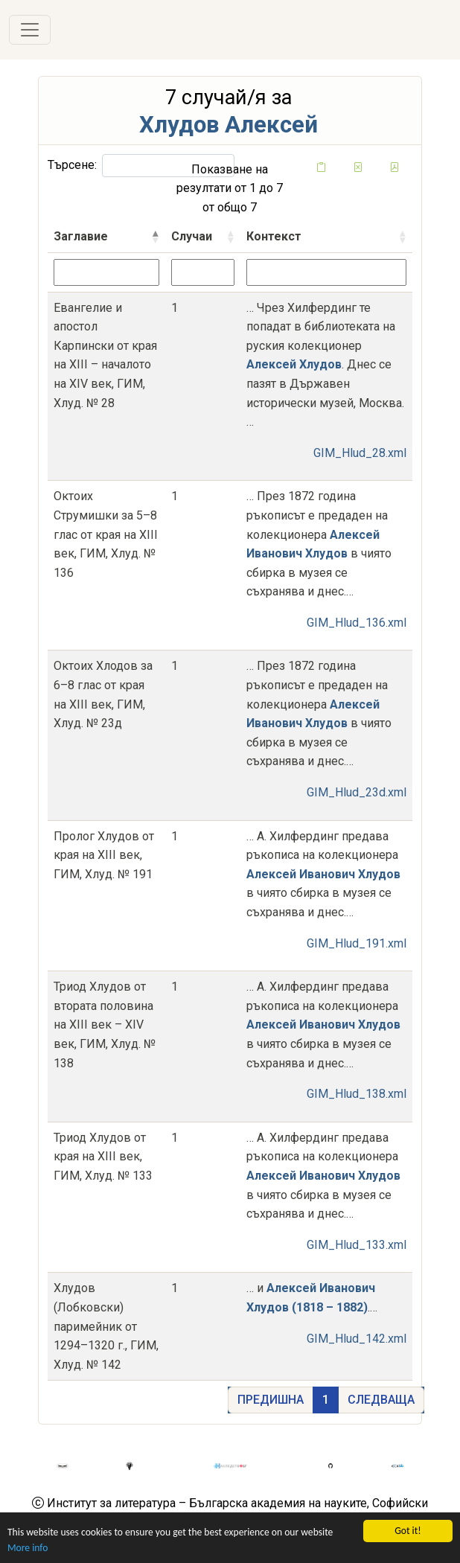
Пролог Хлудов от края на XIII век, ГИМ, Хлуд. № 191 (104, 855)
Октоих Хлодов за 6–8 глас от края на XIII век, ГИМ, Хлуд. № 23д (103, 694)
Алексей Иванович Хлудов (323, 874)
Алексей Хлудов (294, 364)
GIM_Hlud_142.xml (356, 1339)
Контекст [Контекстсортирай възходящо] (273, 236)
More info (27, 1548)
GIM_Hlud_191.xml (356, 943)
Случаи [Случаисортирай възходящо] (191, 236)
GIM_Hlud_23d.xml (356, 792)
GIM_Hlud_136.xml (356, 623)
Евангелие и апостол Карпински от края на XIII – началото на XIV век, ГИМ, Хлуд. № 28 (105, 355)
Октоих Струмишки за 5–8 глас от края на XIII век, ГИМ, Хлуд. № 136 (106, 534)
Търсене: (141, 165)
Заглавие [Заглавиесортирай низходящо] (81, 236)
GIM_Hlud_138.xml (356, 1094)
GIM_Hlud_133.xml (356, 1245)
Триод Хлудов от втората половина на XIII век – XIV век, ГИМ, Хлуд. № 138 (105, 1024)
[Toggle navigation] (30, 30)
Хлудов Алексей (228, 124)
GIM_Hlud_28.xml (359, 453)
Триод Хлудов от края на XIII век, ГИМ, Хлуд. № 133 (103, 1157)
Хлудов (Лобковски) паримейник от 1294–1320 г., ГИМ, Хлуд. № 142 (106, 1326)
